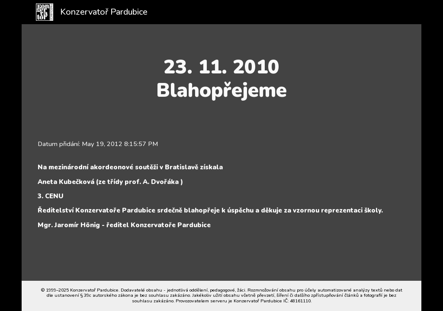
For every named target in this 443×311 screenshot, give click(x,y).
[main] (221, 79)
